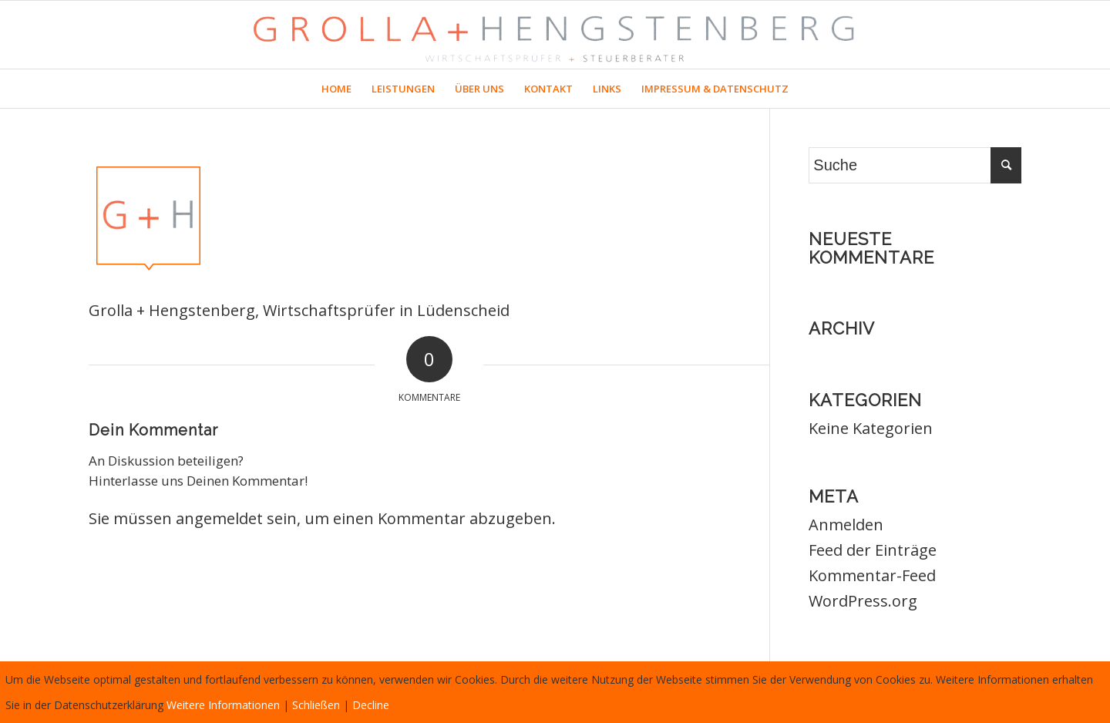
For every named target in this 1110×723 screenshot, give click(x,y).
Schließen (316, 705)
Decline (370, 705)
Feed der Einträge (873, 550)
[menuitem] (336, 88)
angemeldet (219, 518)
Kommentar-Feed (872, 575)
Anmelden (846, 524)
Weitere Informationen (223, 705)
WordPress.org (863, 600)
